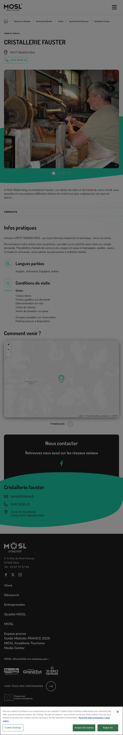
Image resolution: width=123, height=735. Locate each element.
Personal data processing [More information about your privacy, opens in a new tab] (91, 720)
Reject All (108, 730)
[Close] (117, 714)
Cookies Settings (13, 730)
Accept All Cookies (84, 730)
